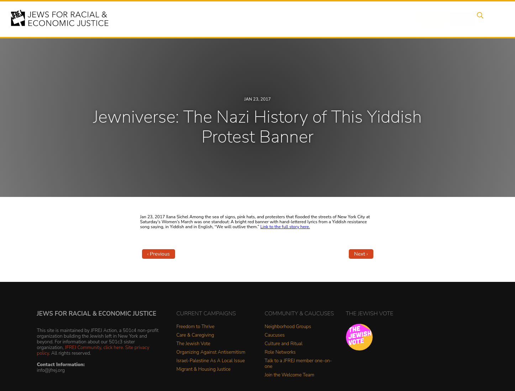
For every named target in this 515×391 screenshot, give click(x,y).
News (359, 19)
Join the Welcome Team (290, 375)
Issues (285, 19)
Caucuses (275, 335)
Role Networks (280, 352)
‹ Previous (158, 253)
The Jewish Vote (193, 344)
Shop (458, 19)
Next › (361, 253)
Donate (431, 19)
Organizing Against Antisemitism (211, 352)
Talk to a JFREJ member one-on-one (298, 364)
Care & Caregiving (195, 335)
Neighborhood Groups (288, 327)
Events (257, 19)
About (229, 19)
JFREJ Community (83, 347)
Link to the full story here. (285, 227)
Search (485, 19)
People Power (322, 19)
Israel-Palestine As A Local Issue (211, 361)
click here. (114, 347)
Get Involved (394, 19)
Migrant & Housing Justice (204, 369)
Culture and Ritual (284, 344)
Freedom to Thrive (196, 327)
